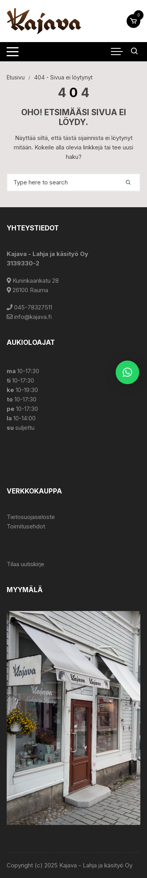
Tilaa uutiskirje (25, 564)
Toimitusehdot (26, 526)
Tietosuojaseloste (31, 517)
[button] (127, 372)
